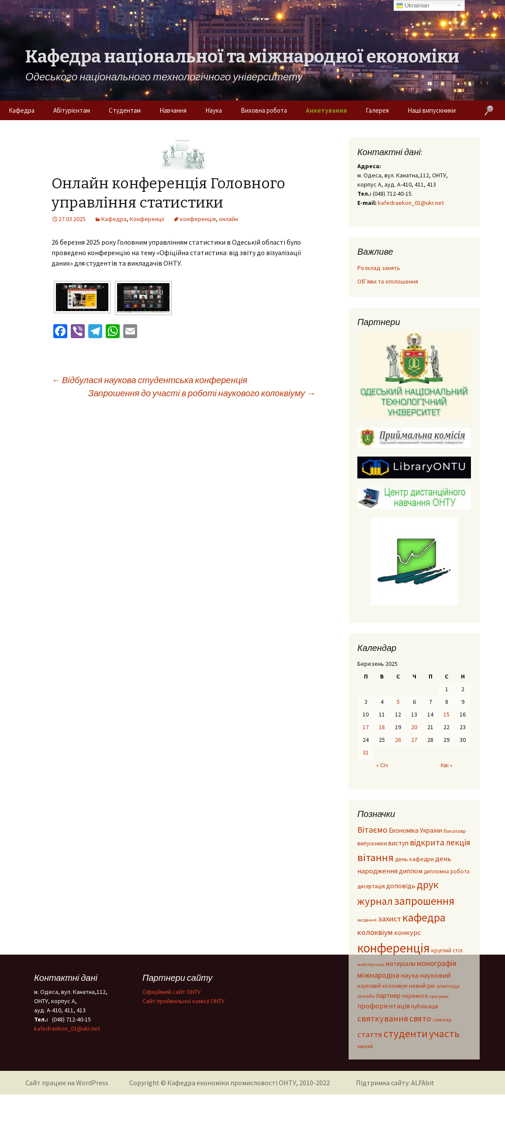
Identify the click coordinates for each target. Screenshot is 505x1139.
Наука (213, 110)
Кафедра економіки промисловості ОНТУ (231, 1082)
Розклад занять (378, 268)
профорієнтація (383, 1006)
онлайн (228, 219)
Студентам (125, 110)
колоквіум (375, 932)
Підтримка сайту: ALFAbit (395, 1082)
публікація (424, 1006)
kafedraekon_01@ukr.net (411, 203)
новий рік (422, 986)
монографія (437, 963)
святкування (382, 1018)
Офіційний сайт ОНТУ (171, 992)
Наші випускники (432, 110)
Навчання (173, 110)
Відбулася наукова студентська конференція (149, 379)
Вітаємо (372, 829)
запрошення (424, 901)
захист (389, 919)
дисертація (371, 886)
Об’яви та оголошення (387, 281)
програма (439, 996)
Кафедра (22, 110)
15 (446, 714)
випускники (372, 843)
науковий (435, 975)
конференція (198, 219)
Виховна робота (264, 110)
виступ (398, 843)
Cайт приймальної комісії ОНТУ (183, 1001)
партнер (388, 995)
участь (444, 1033)
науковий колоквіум (382, 985)
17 (366, 727)
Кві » (447, 765)
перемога (415, 996)
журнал (375, 901)
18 (382, 727)
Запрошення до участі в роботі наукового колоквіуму (201, 393)
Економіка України (415, 830)
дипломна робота (447, 871)
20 (414, 727)
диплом (410, 870)
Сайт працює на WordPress (66, 1082)
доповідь (400, 885)
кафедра (424, 917)
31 (366, 752)
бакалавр (454, 830)
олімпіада (448, 986)
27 (414, 740)
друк (428, 884)
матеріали (400, 963)
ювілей (365, 1046)
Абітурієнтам (71, 110)
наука (410, 975)
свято (420, 1018)
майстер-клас (370, 964)
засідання (367, 920)
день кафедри (414, 859)
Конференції (147, 219)
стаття (369, 1034)
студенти (406, 1033)
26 (398, 740)
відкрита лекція (440, 842)
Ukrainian (412, 5)
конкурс (407, 932)
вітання (375, 857)
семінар (441, 1019)
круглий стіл (447, 950)
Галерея (377, 110)
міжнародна (378, 975)
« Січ (382, 765)
